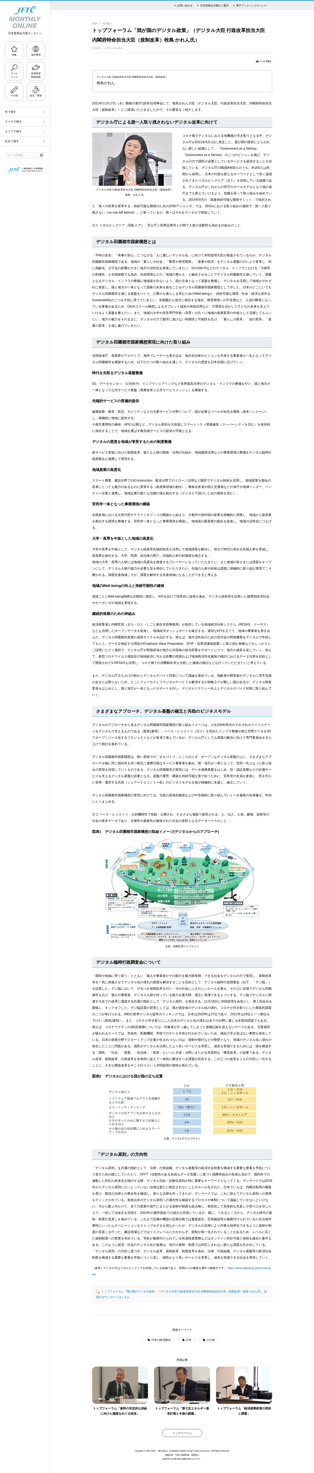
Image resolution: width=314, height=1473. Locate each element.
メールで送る (265, 61)
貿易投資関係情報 (36, 75)
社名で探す (12, 141)
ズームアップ (14, 75)
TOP (95, 23)
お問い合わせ (185, 5)
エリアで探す (13, 131)
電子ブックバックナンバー (251, 5)
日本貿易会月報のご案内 (214, 5)
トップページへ (182, 1433)
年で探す (10, 111)
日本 (188, 1339)
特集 (14, 54)
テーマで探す (13, 121)
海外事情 (36, 54)
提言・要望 (36, 95)
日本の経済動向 (161, 1339)
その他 (14, 95)
